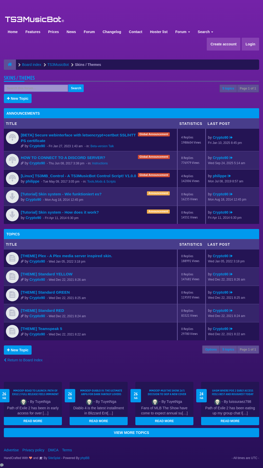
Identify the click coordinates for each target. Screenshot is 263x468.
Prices (53, 32)
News (71, 32)
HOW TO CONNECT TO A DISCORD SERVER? (63, 157)
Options (211, 349)
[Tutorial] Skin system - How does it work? (60, 212)
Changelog (111, 32)
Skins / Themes (19, 78)
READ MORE (32, 421)
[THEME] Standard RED (42, 310)
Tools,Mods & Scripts (101, 181)
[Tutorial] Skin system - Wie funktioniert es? (61, 194)
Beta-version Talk (102, 146)
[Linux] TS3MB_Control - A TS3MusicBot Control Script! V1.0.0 (78, 176)
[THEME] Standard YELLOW (46, 274)
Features (32, 32)
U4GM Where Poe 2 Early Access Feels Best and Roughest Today (232, 392)
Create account (224, 44)
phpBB (85, 458)
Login (250, 44)
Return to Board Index (23, 360)
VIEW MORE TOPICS (131, 433)
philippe (33, 181)
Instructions (100, 163)
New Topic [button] (18, 98)
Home (13, 32)
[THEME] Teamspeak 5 (41, 328)
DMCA (53, 450)
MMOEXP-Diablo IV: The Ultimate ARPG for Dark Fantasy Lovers (101, 392)
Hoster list (158, 32)
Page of (248, 88)
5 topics (228, 88)
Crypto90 (37, 146)
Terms (67, 450)
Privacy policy (33, 450)
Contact (135, 32)
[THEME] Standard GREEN (45, 292)
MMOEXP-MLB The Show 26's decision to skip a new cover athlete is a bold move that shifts (167, 394)
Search (205, 32)
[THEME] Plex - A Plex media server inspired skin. (66, 256)
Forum (89, 32)
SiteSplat (53, 458)
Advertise (11, 450)
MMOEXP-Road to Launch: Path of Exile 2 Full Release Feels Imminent (35, 392)
